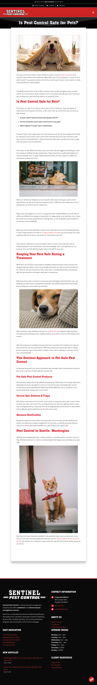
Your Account (56, 665)
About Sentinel (56, 622)
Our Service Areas (9, 645)
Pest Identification (9, 642)
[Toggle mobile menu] (93, 12)
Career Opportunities (58, 627)
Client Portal (55, 662)
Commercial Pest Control (11, 640)
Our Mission (55, 624)
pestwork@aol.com (61, 609)
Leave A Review (56, 668)
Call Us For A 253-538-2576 (48, 2)
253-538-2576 (59, 606)
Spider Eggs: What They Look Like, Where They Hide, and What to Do (23, 659)
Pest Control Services (10, 635)
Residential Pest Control (11, 637)
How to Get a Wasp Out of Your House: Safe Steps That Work (23, 668)
